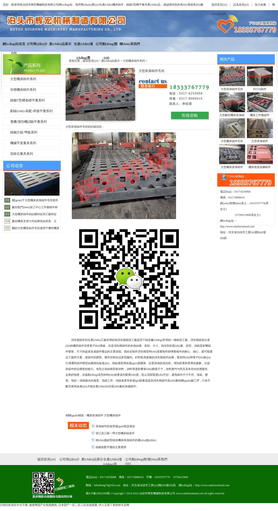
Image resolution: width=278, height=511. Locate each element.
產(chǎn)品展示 (60, 44)
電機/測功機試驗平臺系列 (28, 121)
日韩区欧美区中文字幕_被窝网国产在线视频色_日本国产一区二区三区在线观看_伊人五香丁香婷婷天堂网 (64, 505)
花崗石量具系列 (21, 153)
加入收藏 (260, 4)
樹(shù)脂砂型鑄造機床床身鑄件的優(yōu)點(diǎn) (126, 440)
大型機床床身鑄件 (232, 167)
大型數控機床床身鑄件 (231, 115)
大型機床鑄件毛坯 (232, 141)
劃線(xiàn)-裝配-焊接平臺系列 (31, 111)
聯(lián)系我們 (130, 44)
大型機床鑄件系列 (23, 79)
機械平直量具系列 (23, 143)
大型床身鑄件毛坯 (232, 89)
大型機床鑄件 (112, 415)
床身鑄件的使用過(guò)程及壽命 (115, 426)
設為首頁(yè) (241, 4)
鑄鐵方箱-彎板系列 (23, 132)
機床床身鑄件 (95, 415)
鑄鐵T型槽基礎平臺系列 (27, 100)
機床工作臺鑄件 (259, 115)
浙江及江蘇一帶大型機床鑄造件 (115, 433)
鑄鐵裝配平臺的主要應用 (111, 447)
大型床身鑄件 (259, 141)
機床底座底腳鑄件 (260, 167)
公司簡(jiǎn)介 (37, 44)
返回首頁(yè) (219, 4)
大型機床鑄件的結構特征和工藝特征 (34, 214)
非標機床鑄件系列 (23, 89)
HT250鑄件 (259, 89)
